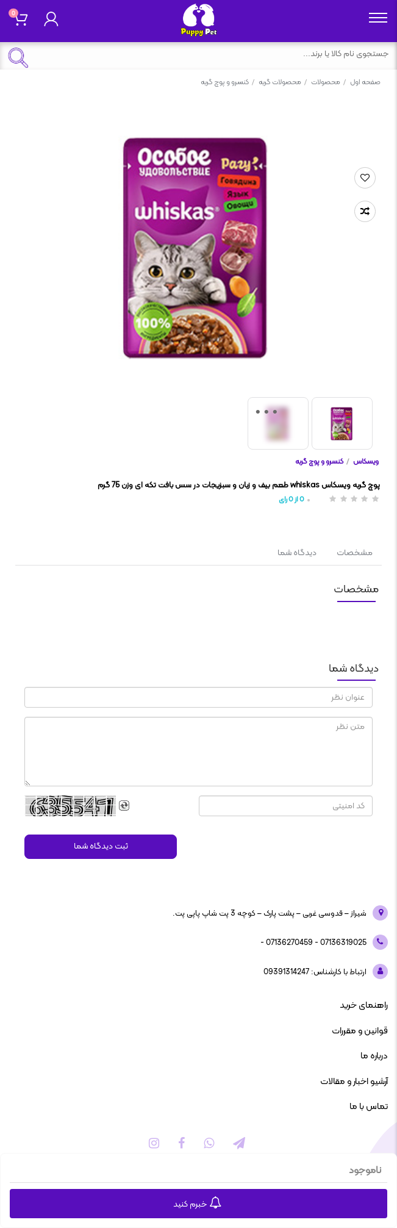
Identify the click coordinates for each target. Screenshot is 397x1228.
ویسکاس (366, 461)
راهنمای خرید (364, 1006)
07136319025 (342, 943)
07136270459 (288, 943)
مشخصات (355, 553)
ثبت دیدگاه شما (101, 846)
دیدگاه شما (297, 553)
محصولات (328, 82)
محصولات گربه (283, 82)
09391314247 (286, 972)
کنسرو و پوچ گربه (227, 82)
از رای (291, 500)
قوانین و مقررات (360, 1031)
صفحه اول (365, 82)
